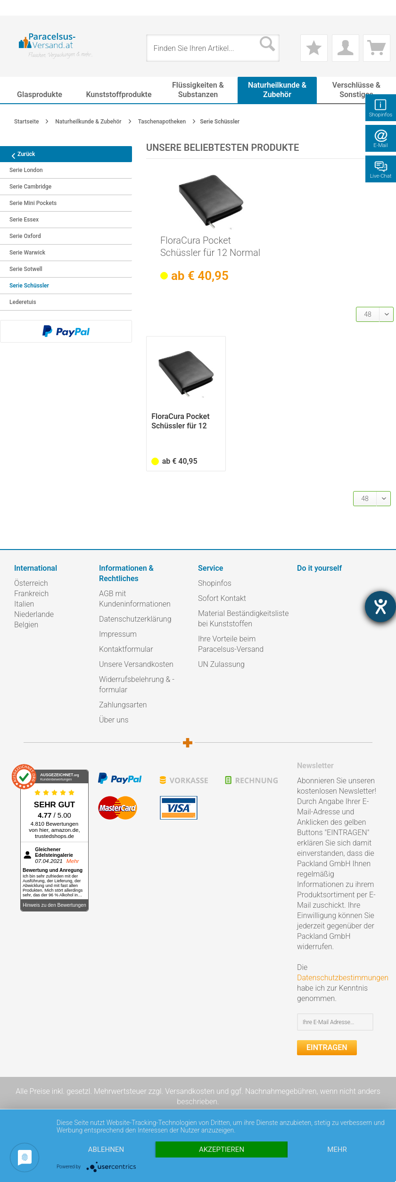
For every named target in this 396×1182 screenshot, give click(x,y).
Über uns (114, 719)
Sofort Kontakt (222, 598)
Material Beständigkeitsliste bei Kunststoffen (243, 618)
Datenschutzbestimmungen (342, 977)
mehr (337, 1149)
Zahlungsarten (123, 704)
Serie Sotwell (25, 269)
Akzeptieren (221, 1149)
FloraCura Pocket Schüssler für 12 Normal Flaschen (210, 247)
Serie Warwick (27, 252)
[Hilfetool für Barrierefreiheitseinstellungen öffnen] (380, 606)
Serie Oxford (25, 236)
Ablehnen (106, 1149)
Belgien (26, 624)
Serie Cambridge (30, 186)
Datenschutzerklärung (135, 619)
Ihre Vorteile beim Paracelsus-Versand (231, 644)
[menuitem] (19, 8)
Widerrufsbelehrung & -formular (136, 684)
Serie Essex (24, 219)
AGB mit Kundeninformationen (135, 598)
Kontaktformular (126, 649)
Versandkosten (189, 1091)
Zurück (20, 154)
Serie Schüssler (29, 285)
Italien (24, 603)
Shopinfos (214, 583)
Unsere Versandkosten (136, 664)
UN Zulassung (221, 664)
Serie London (26, 170)
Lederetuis (22, 302)
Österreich (31, 583)
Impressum (118, 634)
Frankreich (31, 593)
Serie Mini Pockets (33, 203)
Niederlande (34, 614)
